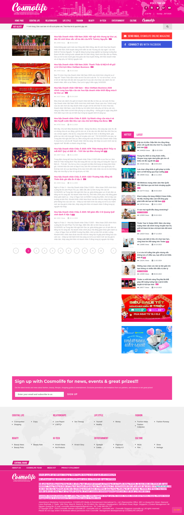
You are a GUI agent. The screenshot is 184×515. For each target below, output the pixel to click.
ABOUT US (16, 468)
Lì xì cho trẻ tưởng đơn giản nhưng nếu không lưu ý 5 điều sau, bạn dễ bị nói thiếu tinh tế (154, 255)
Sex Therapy (79, 422)
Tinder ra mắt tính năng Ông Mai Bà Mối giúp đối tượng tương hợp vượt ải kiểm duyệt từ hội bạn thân (153, 281)
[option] (95, 26)
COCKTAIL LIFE (34, 20)
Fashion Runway (162, 422)
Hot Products (60, 448)
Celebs (98, 448)
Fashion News (142, 422)
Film (138, 448)
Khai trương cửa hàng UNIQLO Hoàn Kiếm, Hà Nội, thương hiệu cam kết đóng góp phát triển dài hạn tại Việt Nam (154, 198)
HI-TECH (103, 20)
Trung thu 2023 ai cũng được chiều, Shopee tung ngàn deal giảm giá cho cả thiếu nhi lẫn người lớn (153, 158)
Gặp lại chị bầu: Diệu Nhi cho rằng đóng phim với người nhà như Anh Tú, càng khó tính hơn (154, 144)
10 (101, 251)
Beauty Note (38, 445)
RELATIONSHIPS (51, 20)
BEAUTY (91, 20)
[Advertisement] (143, 69)
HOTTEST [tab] (127, 134)
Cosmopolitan (19, 422)
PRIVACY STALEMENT (70, 468)
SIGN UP (72, 394)
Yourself (99, 422)
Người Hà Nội (161, 486)
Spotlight (99, 445)
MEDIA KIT (51, 468)
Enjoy (35, 422)
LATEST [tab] (140, 134)
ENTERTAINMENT (118, 20)
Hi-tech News (60, 445)
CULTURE (133, 20)
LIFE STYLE (67, 20)
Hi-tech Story (79, 445)
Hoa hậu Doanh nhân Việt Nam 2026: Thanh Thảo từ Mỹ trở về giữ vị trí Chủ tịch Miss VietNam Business (84, 65)
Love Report (59, 422)
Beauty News (19, 445)
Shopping (17, 424)
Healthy (99, 424)
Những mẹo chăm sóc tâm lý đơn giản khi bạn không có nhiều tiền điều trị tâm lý (154, 268)
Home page (19, 20)
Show (158, 445)
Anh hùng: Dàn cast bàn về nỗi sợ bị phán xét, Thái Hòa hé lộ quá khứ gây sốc (57, 26)
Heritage (159, 448)
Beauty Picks (19, 448)
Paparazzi (119, 445)
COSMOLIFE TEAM (34, 468)
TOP (177, 510)
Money (118, 422)
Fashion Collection (141, 426)
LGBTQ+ (58, 424)
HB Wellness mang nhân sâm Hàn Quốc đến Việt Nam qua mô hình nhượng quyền (154, 185)
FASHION (79, 20)
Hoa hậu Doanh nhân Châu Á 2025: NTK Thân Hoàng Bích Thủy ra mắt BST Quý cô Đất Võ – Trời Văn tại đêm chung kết (85, 150)
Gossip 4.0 (120, 448)
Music (139, 445)
